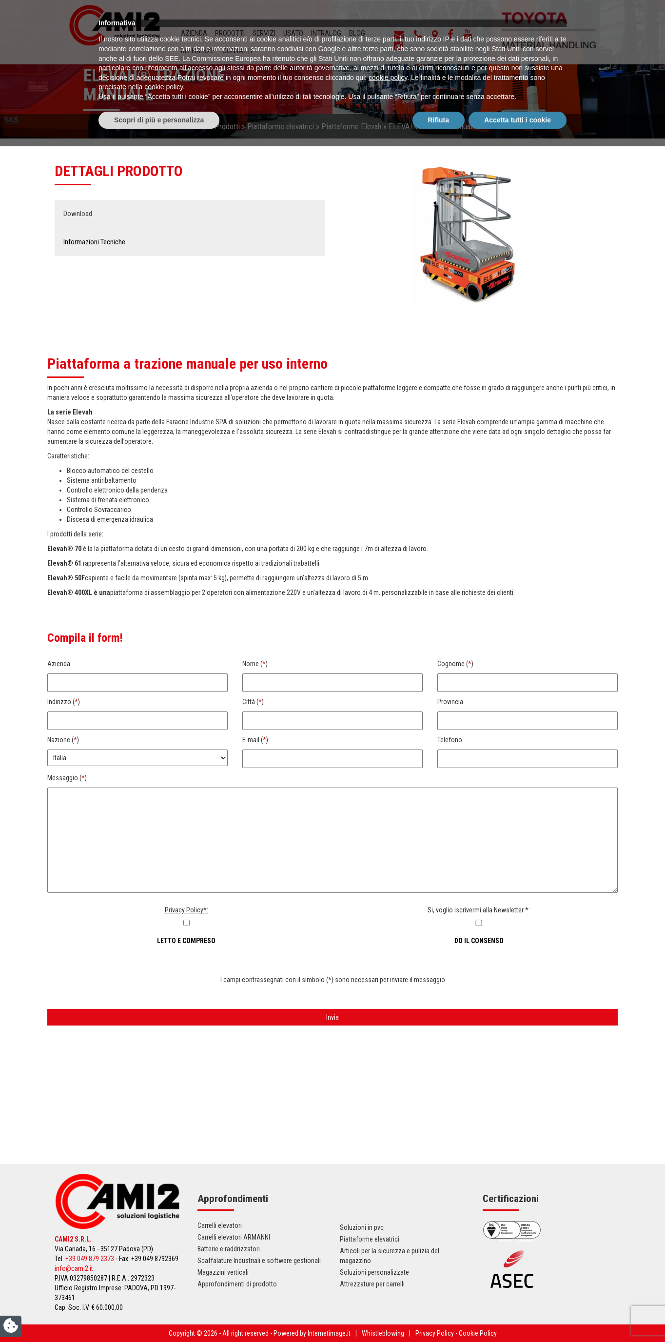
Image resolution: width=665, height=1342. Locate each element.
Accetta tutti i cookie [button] (517, 1315)
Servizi (264, 33)
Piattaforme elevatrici (280, 126)
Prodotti (230, 33)
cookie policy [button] (388, 1273)
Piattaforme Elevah (351, 126)
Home (198, 126)
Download (77, 213)
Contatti (237, 50)
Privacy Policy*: (186, 910)
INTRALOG (326, 33)
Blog (357, 33)
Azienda (194, 33)
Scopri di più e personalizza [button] (159, 1315)
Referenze (198, 50)
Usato (293, 33)
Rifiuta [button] (439, 1315)
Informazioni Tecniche (94, 241)
